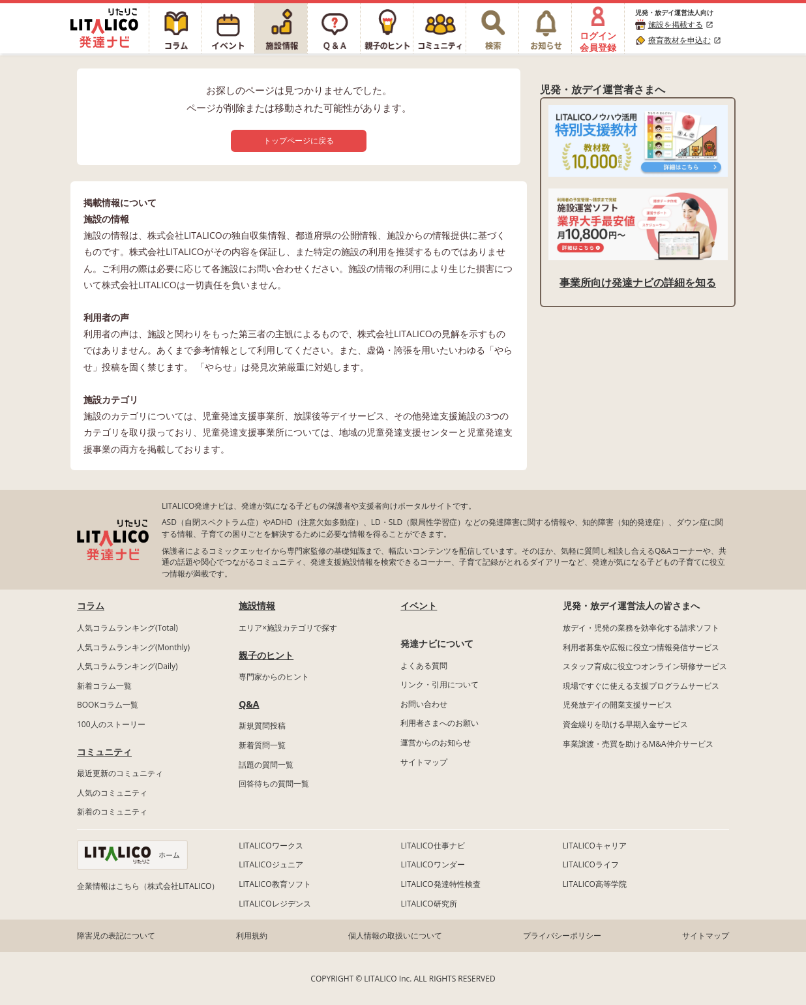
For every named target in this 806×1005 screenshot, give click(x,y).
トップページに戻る (298, 140)
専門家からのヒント (274, 676)
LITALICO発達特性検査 (440, 884)
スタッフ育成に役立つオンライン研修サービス (645, 666)
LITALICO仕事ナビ (432, 845)
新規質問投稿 (262, 725)
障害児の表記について (116, 935)
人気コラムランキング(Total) (127, 627)
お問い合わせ (423, 704)
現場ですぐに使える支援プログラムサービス (641, 685)
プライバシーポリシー (562, 935)
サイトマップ (423, 762)
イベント (418, 605)
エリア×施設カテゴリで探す (288, 627)
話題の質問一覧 (266, 764)
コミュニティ (104, 751)
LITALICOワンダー (432, 864)
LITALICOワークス (271, 845)
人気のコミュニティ (112, 792)
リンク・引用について (439, 684)
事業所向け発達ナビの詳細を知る (638, 282)
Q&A (249, 704)
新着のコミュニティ (112, 811)
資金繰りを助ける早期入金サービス (625, 724)
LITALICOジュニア (271, 864)
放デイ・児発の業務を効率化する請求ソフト (641, 627)
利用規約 (251, 935)
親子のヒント (266, 655)
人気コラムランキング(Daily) (127, 666)
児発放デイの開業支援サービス (617, 704)
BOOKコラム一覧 (107, 704)
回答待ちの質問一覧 (274, 783)
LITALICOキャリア (595, 845)
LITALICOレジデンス (274, 903)
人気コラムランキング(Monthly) (133, 647)
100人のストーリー (111, 724)
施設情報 (257, 605)
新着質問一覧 (262, 745)
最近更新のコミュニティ (120, 773)
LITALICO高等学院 (595, 884)
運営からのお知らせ (435, 742)
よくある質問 (423, 665)
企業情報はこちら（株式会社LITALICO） (148, 886)
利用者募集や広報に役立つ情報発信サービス (641, 647)
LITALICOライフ (591, 864)
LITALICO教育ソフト (274, 884)
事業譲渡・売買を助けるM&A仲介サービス (638, 743)
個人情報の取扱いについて (395, 935)
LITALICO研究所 (428, 903)
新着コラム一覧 (104, 685)
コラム (90, 605)
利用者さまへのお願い (439, 722)
